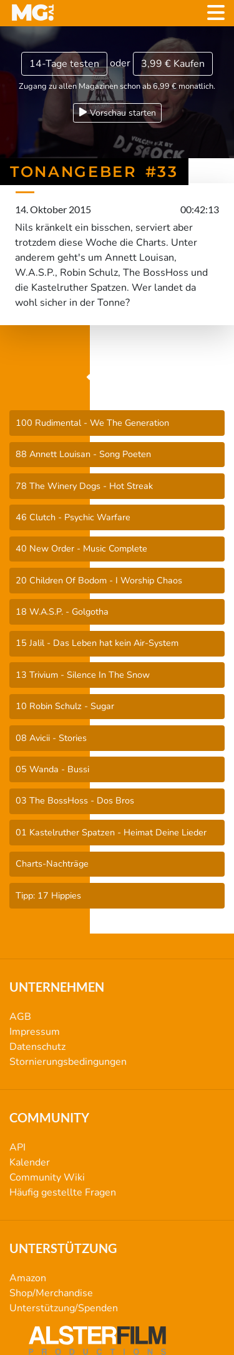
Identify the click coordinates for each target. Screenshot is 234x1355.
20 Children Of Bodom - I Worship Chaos (99, 580)
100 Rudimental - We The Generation (92, 422)
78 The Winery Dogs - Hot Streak (84, 486)
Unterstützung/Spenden (63, 1308)
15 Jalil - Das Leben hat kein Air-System (97, 643)
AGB (20, 1017)
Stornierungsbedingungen (68, 1062)
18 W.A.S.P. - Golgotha (62, 611)
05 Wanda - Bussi (52, 769)
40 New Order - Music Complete (81, 548)
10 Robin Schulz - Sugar (65, 706)
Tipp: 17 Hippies (48, 895)
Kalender (29, 1162)
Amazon (27, 1278)
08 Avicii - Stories (51, 738)
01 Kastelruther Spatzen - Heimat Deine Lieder (111, 832)
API (17, 1147)
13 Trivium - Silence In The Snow (83, 674)
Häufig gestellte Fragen (62, 1192)
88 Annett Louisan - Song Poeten (83, 454)
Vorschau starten (117, 113)
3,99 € (173, 64)
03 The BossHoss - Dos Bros (75, 800)
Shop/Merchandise (51, 1293)
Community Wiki (47, 1177)
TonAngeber (117, 378)
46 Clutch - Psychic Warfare (73, 517)
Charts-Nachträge (52, 863)
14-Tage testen (64, 64)
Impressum (34, 1032)
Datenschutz (37, 1047)
